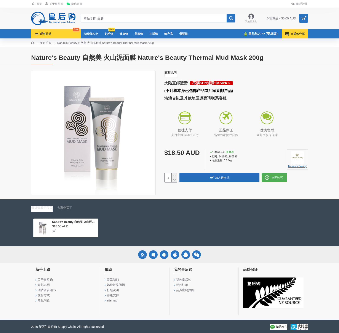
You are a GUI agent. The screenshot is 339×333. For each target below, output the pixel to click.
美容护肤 (45, 42)
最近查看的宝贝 (42, 207)
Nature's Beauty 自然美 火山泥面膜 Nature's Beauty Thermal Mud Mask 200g (105, 42)
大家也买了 (64, 207)
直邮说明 (171, 72)
